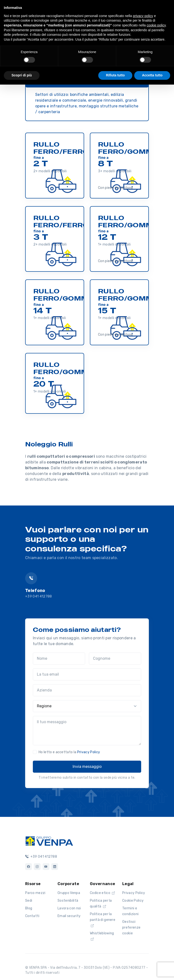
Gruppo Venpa (69, 893)
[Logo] (49, 841)
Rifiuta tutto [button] (115, 75)
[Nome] (59, 659)
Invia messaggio (87, 766)
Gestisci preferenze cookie (131, 927)
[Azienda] (87, 690)
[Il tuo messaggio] (87, 730)
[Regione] (87, 706)
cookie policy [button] (156, 25)
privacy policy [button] (143, 16)
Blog (28, 908)
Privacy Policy (88, 752)
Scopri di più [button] (22, 75)
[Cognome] (115, 659)
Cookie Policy (133, 901)
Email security (69, 916)
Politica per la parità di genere (102, 919)
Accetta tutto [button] (152, 75)
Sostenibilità (68, 901)
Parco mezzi (35, 893)
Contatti (32, 916)
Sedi (28, 901)
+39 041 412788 (38, 596)
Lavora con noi (69, 908)
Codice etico (102, 893)
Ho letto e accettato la (69, 752)
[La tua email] (87, 674)
